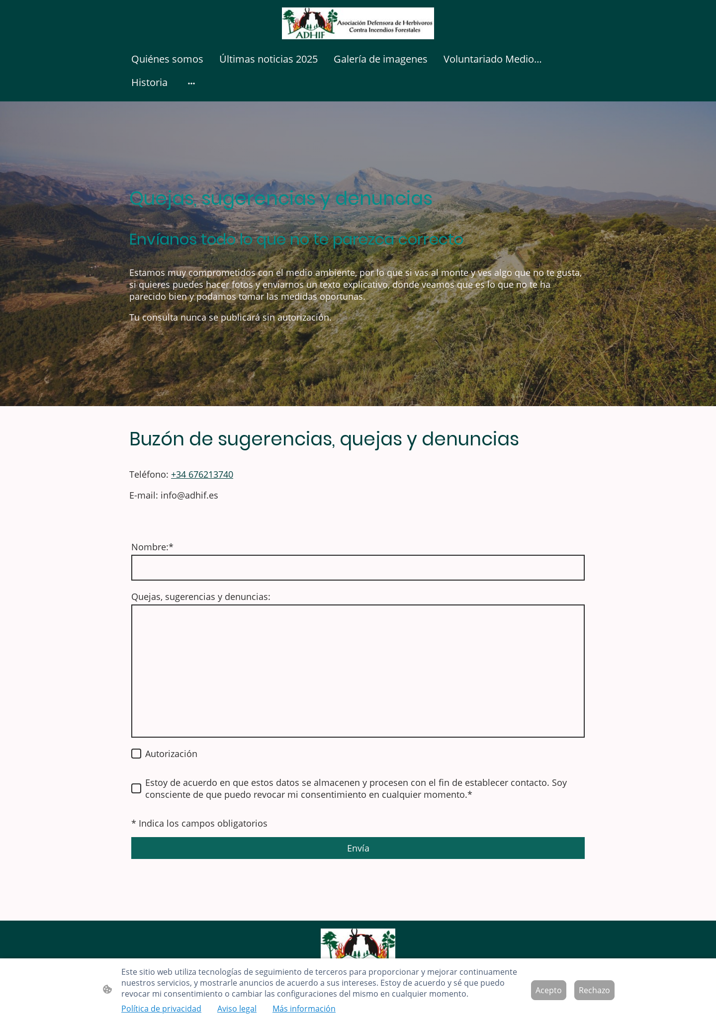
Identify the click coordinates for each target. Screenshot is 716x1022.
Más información (304, 1008)
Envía (358, 848)
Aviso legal (237, 1008)
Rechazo (594, 990)
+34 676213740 (202, 474)
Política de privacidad (161, 1008)
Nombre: (152, 547)
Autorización (171, 754)
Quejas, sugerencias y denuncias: (200, 596)
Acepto (549, 990)
